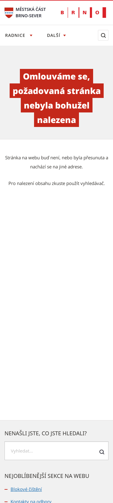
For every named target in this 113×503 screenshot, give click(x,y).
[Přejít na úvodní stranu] (9, 12)
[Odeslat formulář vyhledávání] (101, 451)
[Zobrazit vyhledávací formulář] (103, 35)
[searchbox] (56, 450)
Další (53, 35)
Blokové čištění (26, 489)
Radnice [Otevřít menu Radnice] (16, 35)
